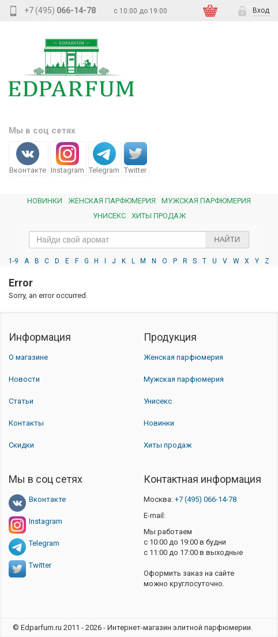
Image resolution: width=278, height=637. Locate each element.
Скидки (21, 445)
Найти (227, 239)
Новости (24, 379)
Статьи (21, 401)
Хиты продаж (159, 215)
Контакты (26, 423)
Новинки (44, 200)
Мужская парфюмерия (206, 200)
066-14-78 (205, 499)
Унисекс (109, 215)
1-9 (13, 261)
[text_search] (139, 239)
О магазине (28, 357)
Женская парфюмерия (183, 357)
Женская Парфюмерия (112, 200)
